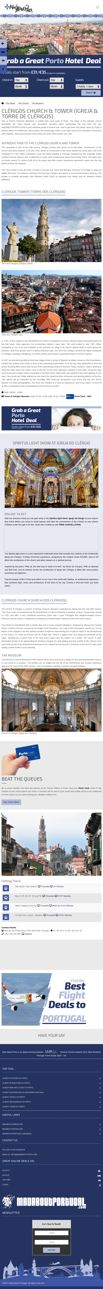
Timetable (45, 886)
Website (28, 934)
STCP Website (64, 896)
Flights (5, 1170)
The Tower (10, 103)
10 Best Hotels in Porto (13, 1097)
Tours (5, 1185)
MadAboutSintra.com (12, 1129)
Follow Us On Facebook (13, 1150)
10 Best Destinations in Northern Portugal (23, 1092)
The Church (23, 103)
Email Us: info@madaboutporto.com (19, 1154)
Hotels (5, 1175)
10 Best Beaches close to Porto (17, 1088)
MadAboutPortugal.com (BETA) (17, 1134)
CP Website (58, 886)
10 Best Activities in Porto (14, 1078)
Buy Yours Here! (11, 802)
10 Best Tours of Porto (13, 1107)
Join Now (51, 1250)
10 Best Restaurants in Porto (16, 1102)
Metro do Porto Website (62, 905)
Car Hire (6, 1180)
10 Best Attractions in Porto (16, 1083)
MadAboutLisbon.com (12, 1124)
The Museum (38, 103)
